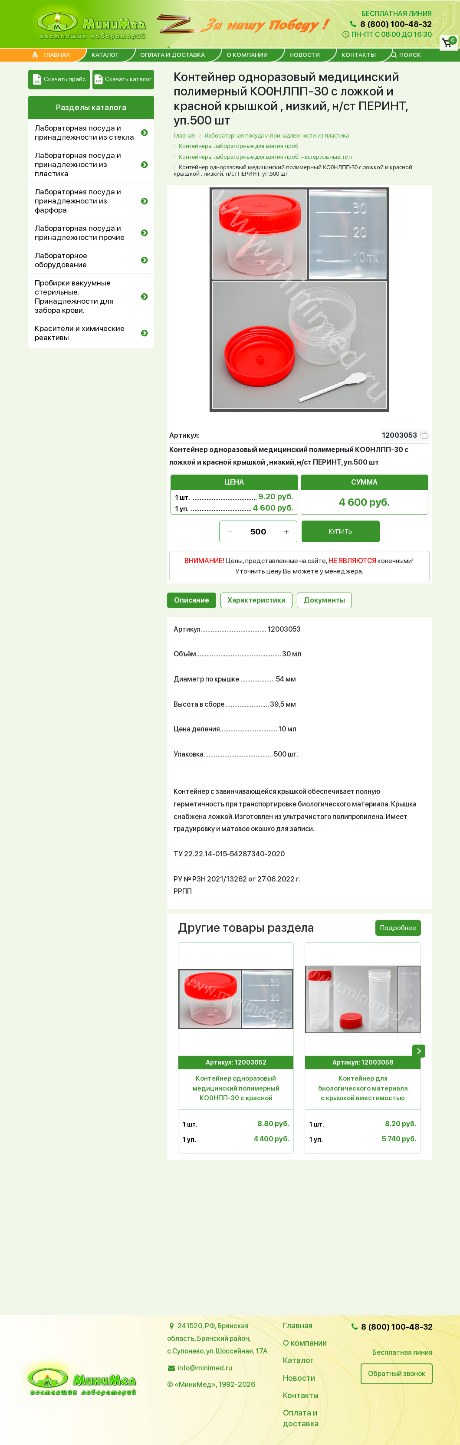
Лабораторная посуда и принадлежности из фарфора (78, 200)
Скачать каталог (123, 79)
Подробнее (398, 928)
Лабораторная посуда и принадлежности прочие (80, 232)
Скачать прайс (59, 79)
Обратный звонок (396, 1374)
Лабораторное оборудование (61, 260)
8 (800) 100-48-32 (390, 24)
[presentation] (418, 1051)
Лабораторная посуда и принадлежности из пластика (78, 164)
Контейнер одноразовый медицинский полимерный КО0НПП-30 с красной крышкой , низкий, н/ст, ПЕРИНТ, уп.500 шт (236, 1090)
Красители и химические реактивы (80, 333)
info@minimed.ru (204, 1368)
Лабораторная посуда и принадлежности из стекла (84, 132)
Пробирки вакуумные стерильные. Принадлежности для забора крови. (74, 296)
